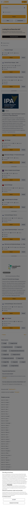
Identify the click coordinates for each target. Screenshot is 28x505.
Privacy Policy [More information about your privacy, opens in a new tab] (9, 484)
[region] (14, 488)
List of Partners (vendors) (6, 496)
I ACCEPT (14, 499)
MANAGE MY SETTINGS (14, 502)
